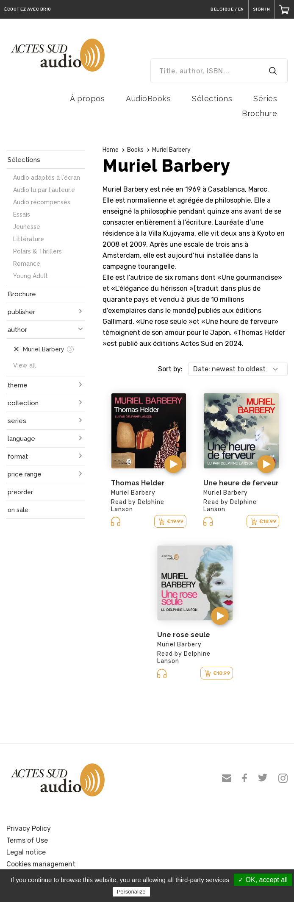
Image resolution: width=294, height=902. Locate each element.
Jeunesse (26, 226)
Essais (21, 214)
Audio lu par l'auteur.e (44, 190)
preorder (20, 492)
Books (135, 149)
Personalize (131, 891)
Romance (26, 263)
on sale (18, 510)
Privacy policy (172, 891)
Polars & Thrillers (37, 251)
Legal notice (26, 852)
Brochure (259, 113)
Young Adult (30, 276)
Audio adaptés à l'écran (46, 177)
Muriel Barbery (171, 149)
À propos (87, 98)
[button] (173, 464)
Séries (265, 98)
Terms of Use (27, 840)
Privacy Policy (28, 828)
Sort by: (170, 369)
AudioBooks (148, 98)
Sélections (212, 98)
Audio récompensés (41, 202)
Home (111, 149)
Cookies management (40, 864)
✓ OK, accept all (263, 879)
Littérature (28, 239)
